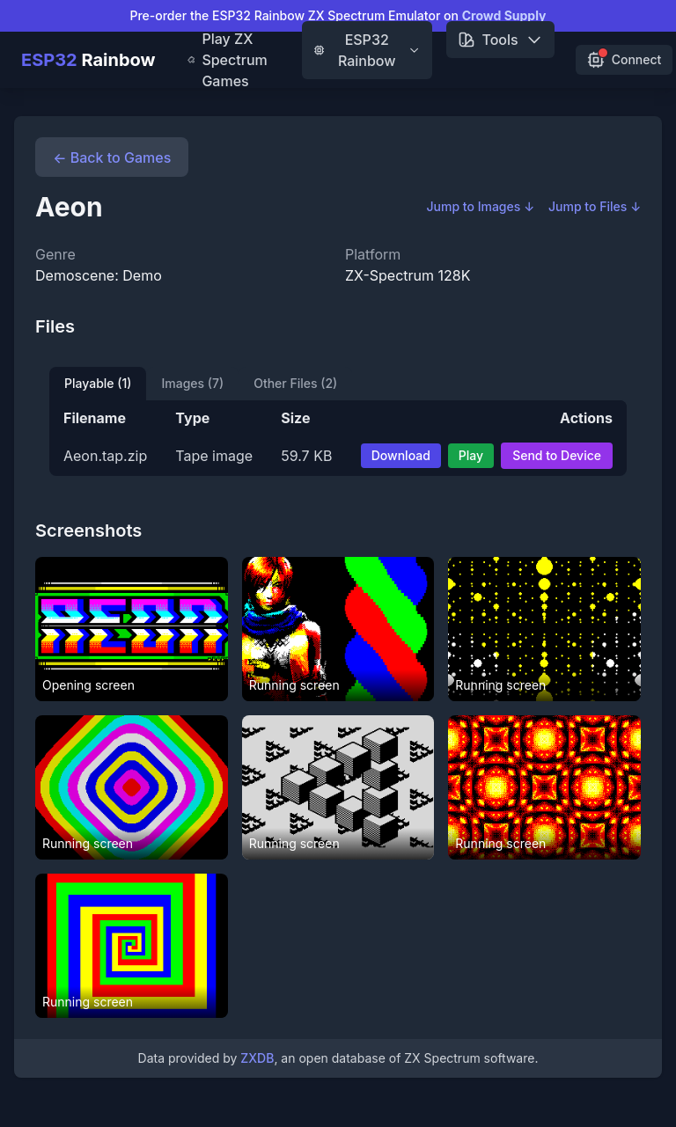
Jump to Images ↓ (481, 206)
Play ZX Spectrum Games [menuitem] (227, 60)
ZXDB (257, 1057)
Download (400, 455)
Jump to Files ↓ (594, 206)
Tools (500, 39)
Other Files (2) (295, 383)
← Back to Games (112, 157)
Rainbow (88, 59)
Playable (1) (97, 383)
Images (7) (192, 383)
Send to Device (556, 455)
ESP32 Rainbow (367, 50)
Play (471, 455)
